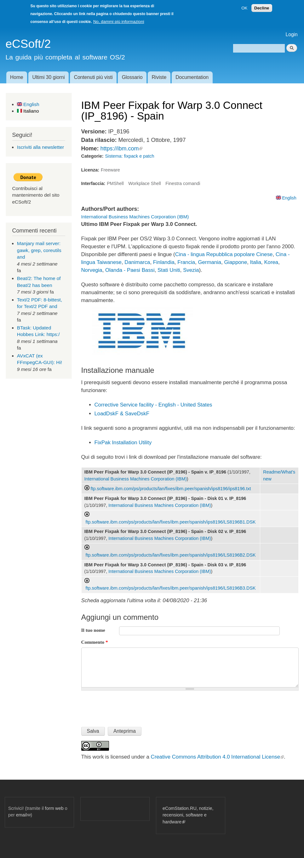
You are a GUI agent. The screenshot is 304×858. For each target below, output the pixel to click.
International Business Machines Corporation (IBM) (135, 216)
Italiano (28, 111)
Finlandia (164, 262)
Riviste (159, 77)
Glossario (132, 77)
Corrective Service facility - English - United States (153, 405)
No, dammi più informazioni (118, 21)
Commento (94, 642)
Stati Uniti (169, 270)
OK (244, 8)
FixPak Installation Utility (123, 443)
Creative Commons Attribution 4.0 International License (217, 757)
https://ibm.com (121, 148)
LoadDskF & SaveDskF (122, 414)
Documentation (192, 77)
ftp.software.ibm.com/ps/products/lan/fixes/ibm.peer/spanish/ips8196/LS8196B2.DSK (171, 555)
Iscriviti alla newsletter (40, 147)
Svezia (191, 270)
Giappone (235, 262)
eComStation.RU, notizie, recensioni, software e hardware (188, 815)
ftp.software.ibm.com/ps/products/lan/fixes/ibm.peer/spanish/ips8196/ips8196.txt (171, 488)
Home (16, 77)
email (23, 814)
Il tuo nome (93, 630)
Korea (271, 262)
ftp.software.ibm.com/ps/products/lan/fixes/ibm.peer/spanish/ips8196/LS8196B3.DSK (171, 588)
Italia (255, 262)
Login (292, 34)
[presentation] (129, 706)
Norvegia (91, 270)
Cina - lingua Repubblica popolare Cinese (224, 254)
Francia (186, 262)
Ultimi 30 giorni (48, 77)
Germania (209, 262)
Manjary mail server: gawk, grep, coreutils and (39, 250)
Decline (261, 8)
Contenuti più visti (93, 77)
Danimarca (137, 262)
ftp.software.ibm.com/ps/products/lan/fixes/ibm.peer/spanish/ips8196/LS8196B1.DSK (171, 521)
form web (54, 808)
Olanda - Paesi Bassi (130, 270)
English (28, 104)
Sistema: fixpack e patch (129, 156)
